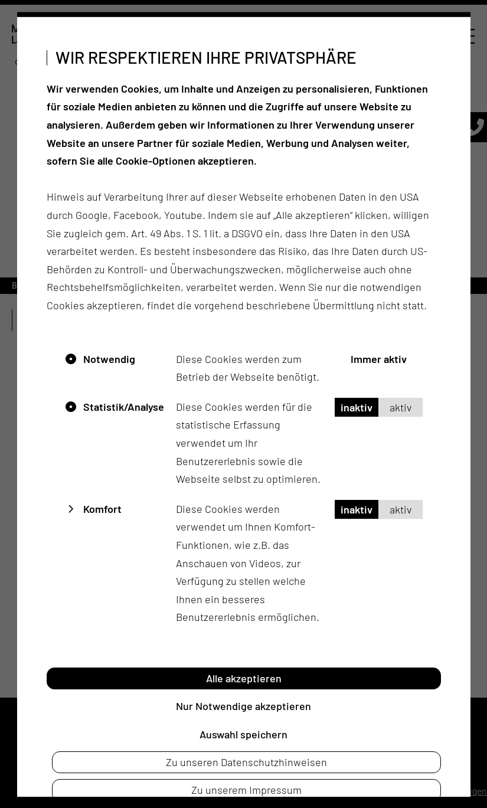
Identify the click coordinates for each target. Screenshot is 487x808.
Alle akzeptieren (244, 677)
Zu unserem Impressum (246, 789)
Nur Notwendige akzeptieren (243, 705)
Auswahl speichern (243, 733)
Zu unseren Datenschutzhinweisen (246, 761)
